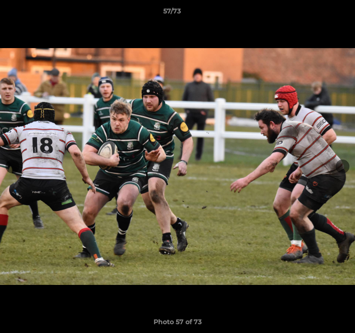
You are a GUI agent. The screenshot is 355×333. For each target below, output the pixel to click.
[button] (321, 13)
